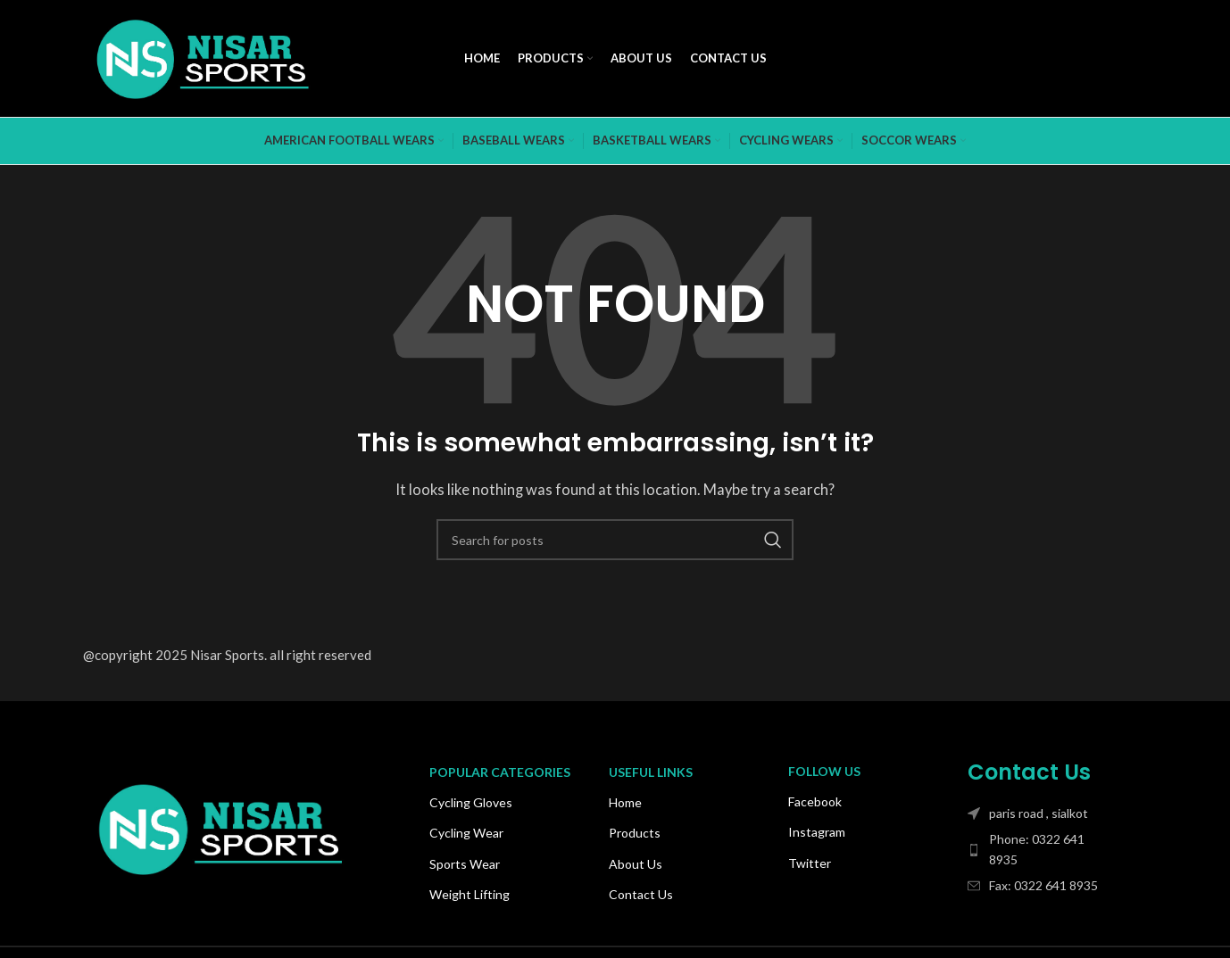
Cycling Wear (466, 832)
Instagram (816, 831)
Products (635, 832)
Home (625, 802)
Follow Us (824, 771)
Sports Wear (464, 863)
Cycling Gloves (470, 802)
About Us (635, 863)
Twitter (809, 863)
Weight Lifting (469, 894)
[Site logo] (203, 56)
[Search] (615, 539)
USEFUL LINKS (651, 772)
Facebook (815, 801)
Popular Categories (499, 772)
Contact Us (641, 894)
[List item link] (1040, 850)
